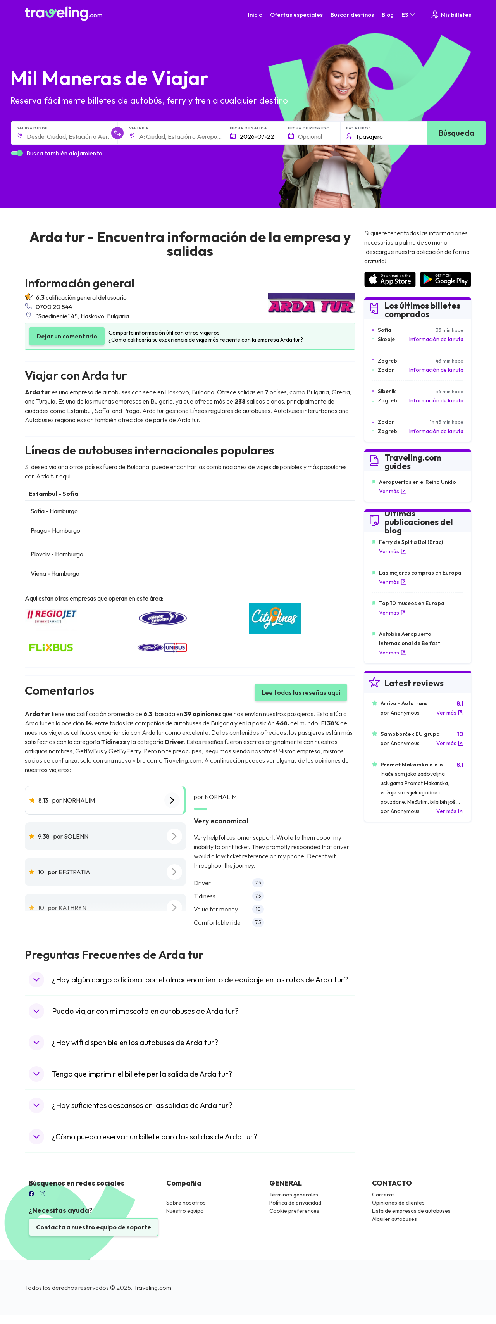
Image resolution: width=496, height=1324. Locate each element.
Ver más (393, 491)
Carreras (383, 1194)
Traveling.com (152, 1287)
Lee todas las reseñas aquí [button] (301, 692)
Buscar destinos (352, 14)
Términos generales (293, 1194)
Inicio (255, 14)
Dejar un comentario (66, 336)
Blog (388, 14)
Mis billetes (450, 14)
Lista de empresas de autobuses (411, 1210)
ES (408, 14)
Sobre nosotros (186, 1202)
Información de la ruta (436, 339)
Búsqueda (456, 133)
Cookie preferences (294, 1210)
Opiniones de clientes (398, 1202)
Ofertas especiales (296, 14)
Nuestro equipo (185, 1210)
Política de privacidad (295, 1202)
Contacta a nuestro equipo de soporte (93, 1227)
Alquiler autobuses (394, 1218)
